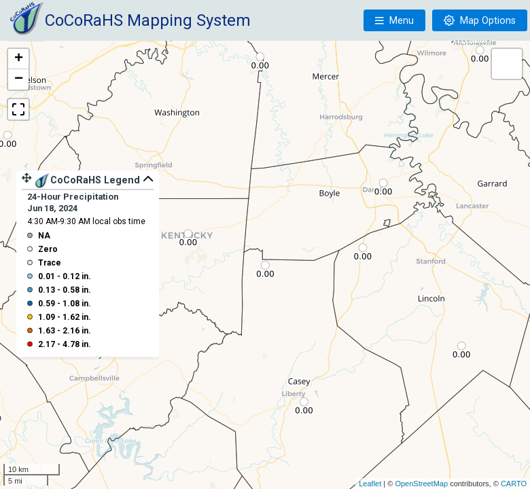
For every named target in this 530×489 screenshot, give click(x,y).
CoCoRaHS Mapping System (148, 20)
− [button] (18, 79)
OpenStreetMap (421, 483)
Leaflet (370, 483)
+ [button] (18, 59)
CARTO (514, 483)
